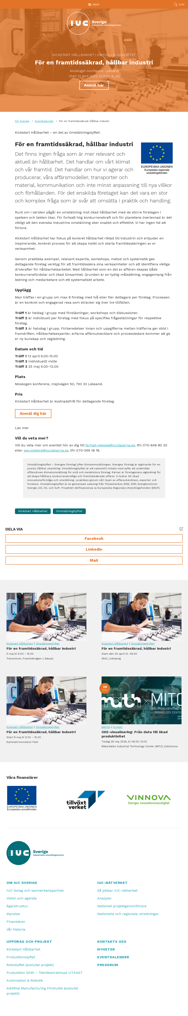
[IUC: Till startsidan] (94, 23)
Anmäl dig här (33, 413)
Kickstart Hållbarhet (73, 55)
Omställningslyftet (116, 55)
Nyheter (106, 949)
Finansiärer (15, 922)
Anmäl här (94, 85)
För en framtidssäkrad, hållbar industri (46, 617)
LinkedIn (94, 549)
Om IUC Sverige (21, 883)
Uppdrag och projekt (29, 941)
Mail (94, 560)
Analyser (104, 898)
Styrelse (13, 914)
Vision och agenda (21, 898)
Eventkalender (44, 121)
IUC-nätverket (112, 883)
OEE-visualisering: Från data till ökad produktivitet (142, 700)
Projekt (117, 727)
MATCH (106, 727)
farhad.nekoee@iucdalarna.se (110, 445)
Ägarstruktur (17, 906)
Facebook (94, 538)
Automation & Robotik (24, 980)
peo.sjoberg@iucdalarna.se (46, 450)
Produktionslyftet (20, 957)
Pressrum (107, 965)
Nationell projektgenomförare (121, 906)
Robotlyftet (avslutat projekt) (30, 965)
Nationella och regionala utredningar (128, 914)
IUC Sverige (22, 121)
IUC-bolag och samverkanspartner (35, 890)
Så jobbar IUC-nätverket (117, 890)
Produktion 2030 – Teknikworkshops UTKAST (44, 973)
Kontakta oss (111, 941)
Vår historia (15, 929)
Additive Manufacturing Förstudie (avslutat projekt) (42, 990)
